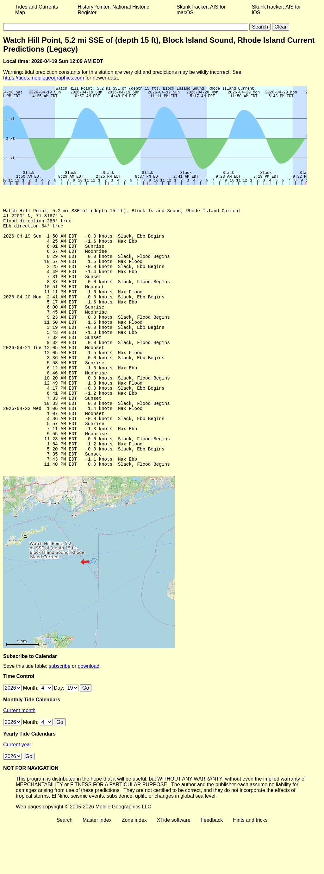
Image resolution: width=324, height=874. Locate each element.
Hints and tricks (250, 868)
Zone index (134, 868)
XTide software (173, 868)
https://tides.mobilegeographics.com (43, 77)
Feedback (212, 868)
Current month (19, 759)
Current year (17, 793)
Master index (97, 868)
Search (64, 868)
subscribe (59, 714)
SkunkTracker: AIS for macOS (201, 9)
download (89, 714)
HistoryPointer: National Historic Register (113, 9)
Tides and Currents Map (36, 9)
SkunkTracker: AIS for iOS (276, 9)
